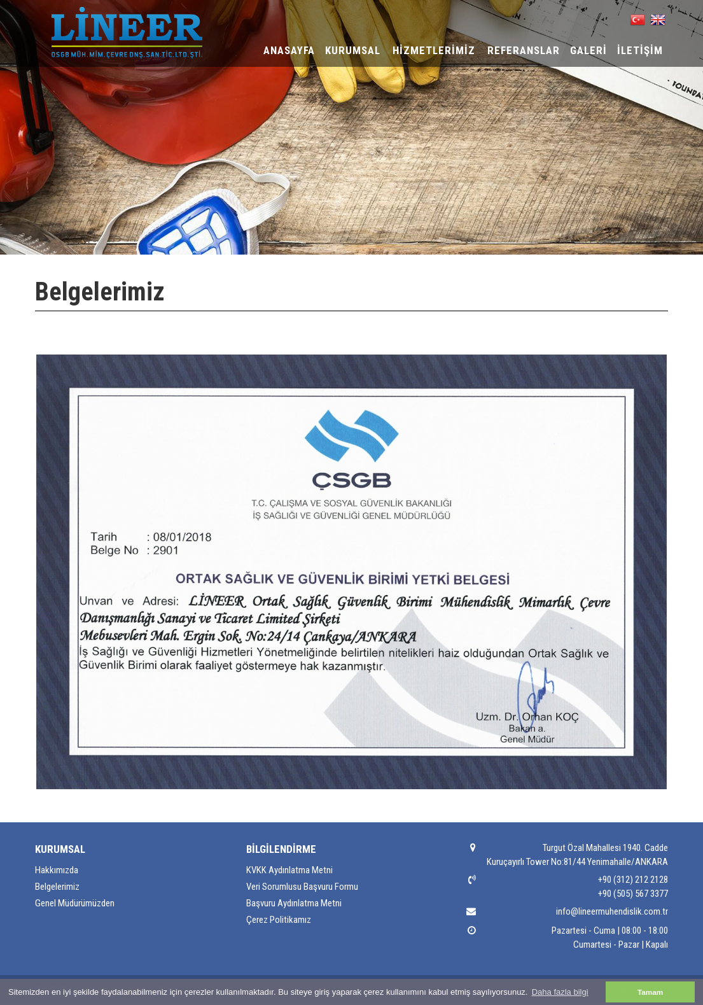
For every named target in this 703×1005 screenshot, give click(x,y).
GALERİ (588, 50)
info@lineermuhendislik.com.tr (612, 911)
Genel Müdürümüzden (75, 903)
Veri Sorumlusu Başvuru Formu (302, 886)
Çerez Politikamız (278, 919)
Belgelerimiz (57, 886)
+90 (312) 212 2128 (633, 879)
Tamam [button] (650, 992)
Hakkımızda (56, 870)
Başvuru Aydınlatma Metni (294, 903)
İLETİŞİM (640, 50)
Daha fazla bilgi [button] (560, 992)
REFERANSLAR (523, 50)
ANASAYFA (289, 50)
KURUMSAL (352, 50)
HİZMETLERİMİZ (434, 50)
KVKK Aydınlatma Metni (289, 870)
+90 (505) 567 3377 (633, 893)
